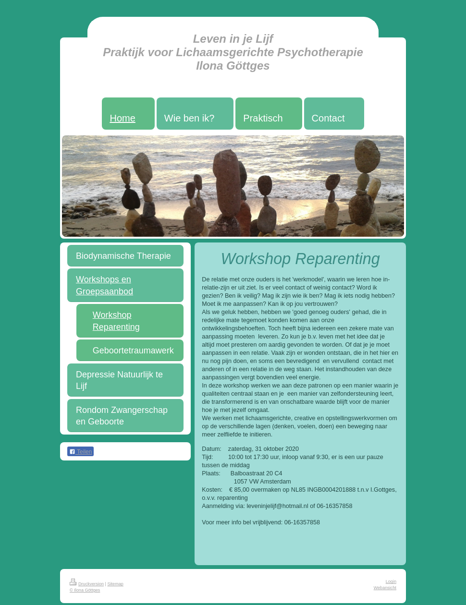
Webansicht (385, 587)
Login (391, 581)
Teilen (80, 451)
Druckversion (87, 583)
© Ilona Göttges (85, 590)
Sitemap (115, 583)
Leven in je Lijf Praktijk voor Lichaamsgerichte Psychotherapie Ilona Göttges (233, 52)
